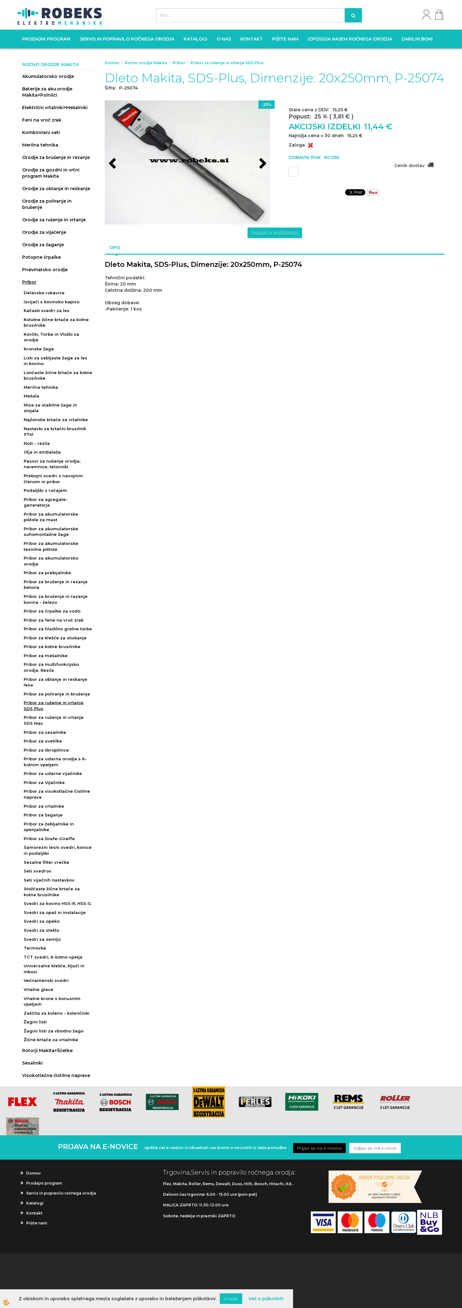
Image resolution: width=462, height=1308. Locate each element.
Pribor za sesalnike (45, 732)
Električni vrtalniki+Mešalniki (55, 107)
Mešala (31, 395)
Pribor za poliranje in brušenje (57, 693)
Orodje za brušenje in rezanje (56, 157)
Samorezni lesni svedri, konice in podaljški (58, 850)
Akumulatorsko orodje (48, 76)
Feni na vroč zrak (41, 120)
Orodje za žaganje (43, 245)
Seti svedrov (37, 870)
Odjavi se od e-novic (375, 1148)
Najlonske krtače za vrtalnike (56, 419)
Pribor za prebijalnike (47, 572)
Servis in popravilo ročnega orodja (127, 39)
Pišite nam (285, 39)
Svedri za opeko (42, 921)
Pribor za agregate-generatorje (46, 502)
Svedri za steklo (41, 930)
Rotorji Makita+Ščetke (47, 1050)
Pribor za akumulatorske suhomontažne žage (51, 531)
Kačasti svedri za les (47, 310)
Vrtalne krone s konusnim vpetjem (52, 1001)
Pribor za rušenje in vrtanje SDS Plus (54, 705)
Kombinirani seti (41, 132)
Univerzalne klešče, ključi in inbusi (54, 968)
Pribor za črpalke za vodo (52, 610)
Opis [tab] (114, 247)
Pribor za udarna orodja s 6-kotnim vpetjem (55, 761)
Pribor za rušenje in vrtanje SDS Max (54, 720)
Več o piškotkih (266, 1298)
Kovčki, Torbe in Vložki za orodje (51, 337)
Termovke (35, 947)
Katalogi (195, 39)
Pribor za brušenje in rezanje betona (56, 584)
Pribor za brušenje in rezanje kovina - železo (56, 599)
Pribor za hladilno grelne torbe (58, 628)
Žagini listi (35, 1021)
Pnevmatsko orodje (45, 269)
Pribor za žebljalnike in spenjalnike (49, 826)
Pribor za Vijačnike (44, 782)
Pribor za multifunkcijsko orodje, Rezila (51, 667)
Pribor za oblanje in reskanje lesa (55, 682)
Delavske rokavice (44, 292)
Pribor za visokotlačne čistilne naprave (57, 794)
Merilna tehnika (40, 145)
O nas (224, 39)
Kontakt (251, 39)
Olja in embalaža (42, 452)
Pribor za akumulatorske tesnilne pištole (51, 546)
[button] (262, 164)
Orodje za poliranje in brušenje (47, 204)
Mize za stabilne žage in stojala (50, 407)
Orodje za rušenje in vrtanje (54, 220)
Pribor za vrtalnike (44, 806)
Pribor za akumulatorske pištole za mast (51, 517)
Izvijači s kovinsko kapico (51, 301)
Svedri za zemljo (42, 939)
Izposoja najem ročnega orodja (350, 39)
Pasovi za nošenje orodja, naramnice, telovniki (52, 464)
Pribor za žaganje (43, 814)
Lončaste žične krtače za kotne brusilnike (58, 375)
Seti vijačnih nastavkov (49, 880)
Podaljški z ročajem (45, 490)
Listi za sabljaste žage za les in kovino (55, 360)
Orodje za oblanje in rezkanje (56, 188)
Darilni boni (417, 39)
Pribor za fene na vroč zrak (54, 620)
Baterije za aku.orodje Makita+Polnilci (47, 92)
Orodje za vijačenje (44, 232)
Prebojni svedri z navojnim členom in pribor (53, 478)
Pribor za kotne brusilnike (52, 646)
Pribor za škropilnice (46, 750)
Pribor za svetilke (43, 740)
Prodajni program (46, 39)
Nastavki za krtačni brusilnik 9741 (55, 431)
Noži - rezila (37, 443)
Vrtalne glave (38, 989)
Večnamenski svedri (46, 980)
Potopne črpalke (41, 257)
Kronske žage (39, 348)
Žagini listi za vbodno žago (54, 1030)
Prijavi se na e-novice (319, 1148)
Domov (112, 62)
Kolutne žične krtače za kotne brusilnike (56, 322)
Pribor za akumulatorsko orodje (51, 560)
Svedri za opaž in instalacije (55, 912)
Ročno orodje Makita (146, 62)
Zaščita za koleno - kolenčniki (56, 1013)
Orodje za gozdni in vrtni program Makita (50, 173)
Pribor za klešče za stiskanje (55, 637)
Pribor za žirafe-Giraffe (49, 838)
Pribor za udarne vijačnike (53, 773)
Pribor (29, 282)
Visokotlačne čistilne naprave (56, 1075)
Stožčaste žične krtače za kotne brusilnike (52, 891)
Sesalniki (32, 1063)
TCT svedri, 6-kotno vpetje (53, 957)
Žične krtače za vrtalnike (51, 1039)
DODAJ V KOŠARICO (275, 233)
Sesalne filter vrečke (46, 862)
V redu (231, 1298)
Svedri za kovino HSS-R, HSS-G (57, 903)
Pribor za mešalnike (46, 655)
